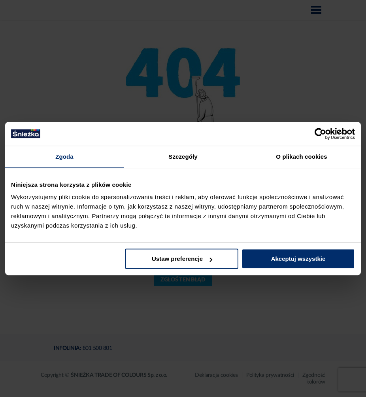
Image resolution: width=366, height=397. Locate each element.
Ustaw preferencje (182, 258)
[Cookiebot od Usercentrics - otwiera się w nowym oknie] (320, 134)
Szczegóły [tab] (182, 156)
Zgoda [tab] (64, 156)
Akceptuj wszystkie (298, 258)
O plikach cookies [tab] (301, 156)
